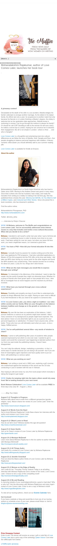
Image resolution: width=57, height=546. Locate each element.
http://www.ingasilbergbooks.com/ (13, 488)
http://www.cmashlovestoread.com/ (13, 425)
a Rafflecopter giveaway (10, 544)
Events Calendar (40, 493)
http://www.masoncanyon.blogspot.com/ (15, 406)
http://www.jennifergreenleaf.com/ (13, 463)
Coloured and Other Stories (27, 200)
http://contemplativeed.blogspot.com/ (14, 416)
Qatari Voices (40, 537)
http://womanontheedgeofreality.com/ (14, 476)
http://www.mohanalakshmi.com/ (13, 213)
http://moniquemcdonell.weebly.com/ (14, 444)
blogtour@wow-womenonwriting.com (14, 503)
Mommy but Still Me (33, 198)
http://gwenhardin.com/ (9, 433)
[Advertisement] (28, 17)
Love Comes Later (7, 136)
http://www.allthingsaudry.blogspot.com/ (15, 452)
